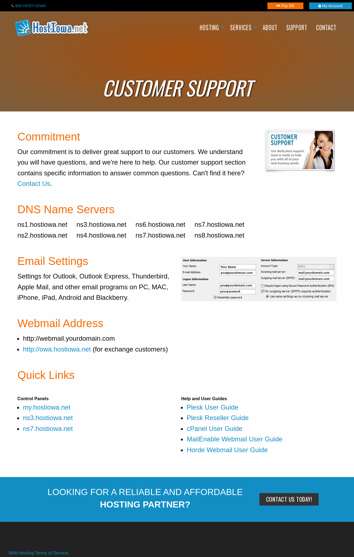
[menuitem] (210, 28)
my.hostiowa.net (47, 407)
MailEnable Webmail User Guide (234, 439)
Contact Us (33, 183)
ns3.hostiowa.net (48, 417)
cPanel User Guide (214, 428)
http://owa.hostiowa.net (57, 349)
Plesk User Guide (212, 407)
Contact (326, 27)
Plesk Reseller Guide (218, 417)
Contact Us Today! (289, 499)
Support (296, 27)
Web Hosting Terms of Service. (39, 553)
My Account (330, 6)
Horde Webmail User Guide (227, 450)
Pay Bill (285, 6)
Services (241, 27)
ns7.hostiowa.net (48, 428)
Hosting (209, 27)
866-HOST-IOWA (28, 6)
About (270, 27)
